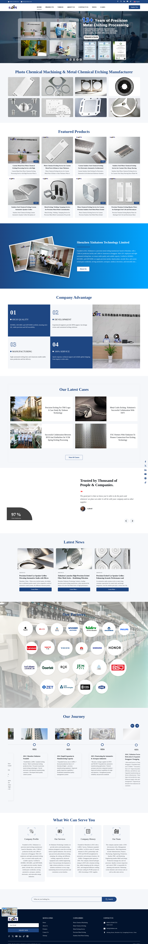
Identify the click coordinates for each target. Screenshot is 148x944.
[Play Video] (116, 336)
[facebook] (9, 936)
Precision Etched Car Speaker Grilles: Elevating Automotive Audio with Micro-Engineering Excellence (34, 578)
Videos (60, 7)
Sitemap (45, 935)
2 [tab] (70, 59)
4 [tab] (77, 59)
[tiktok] (24, 936)
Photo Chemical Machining (80, 922)
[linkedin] (20, 936)
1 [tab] (67, 59)
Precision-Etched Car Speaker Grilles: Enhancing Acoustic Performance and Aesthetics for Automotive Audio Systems (111, 578)
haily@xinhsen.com (27, 1)
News (94, 7)
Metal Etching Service (79, 929)
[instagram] (27, 936)
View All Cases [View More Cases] (74, 457)
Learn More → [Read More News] (35, 589)
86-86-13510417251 (112, 922)
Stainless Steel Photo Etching (81, 935)
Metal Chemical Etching (79, 926)
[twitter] (13, 936)
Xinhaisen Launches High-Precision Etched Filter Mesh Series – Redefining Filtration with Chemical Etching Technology (73, 578)
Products (49, 7)
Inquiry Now (134, 7)
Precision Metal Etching (79, 932)
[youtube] (16, 936)
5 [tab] (80, 59)
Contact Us (83, 7)
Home (39, 7)
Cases (102, 7)
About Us (71, 7)
